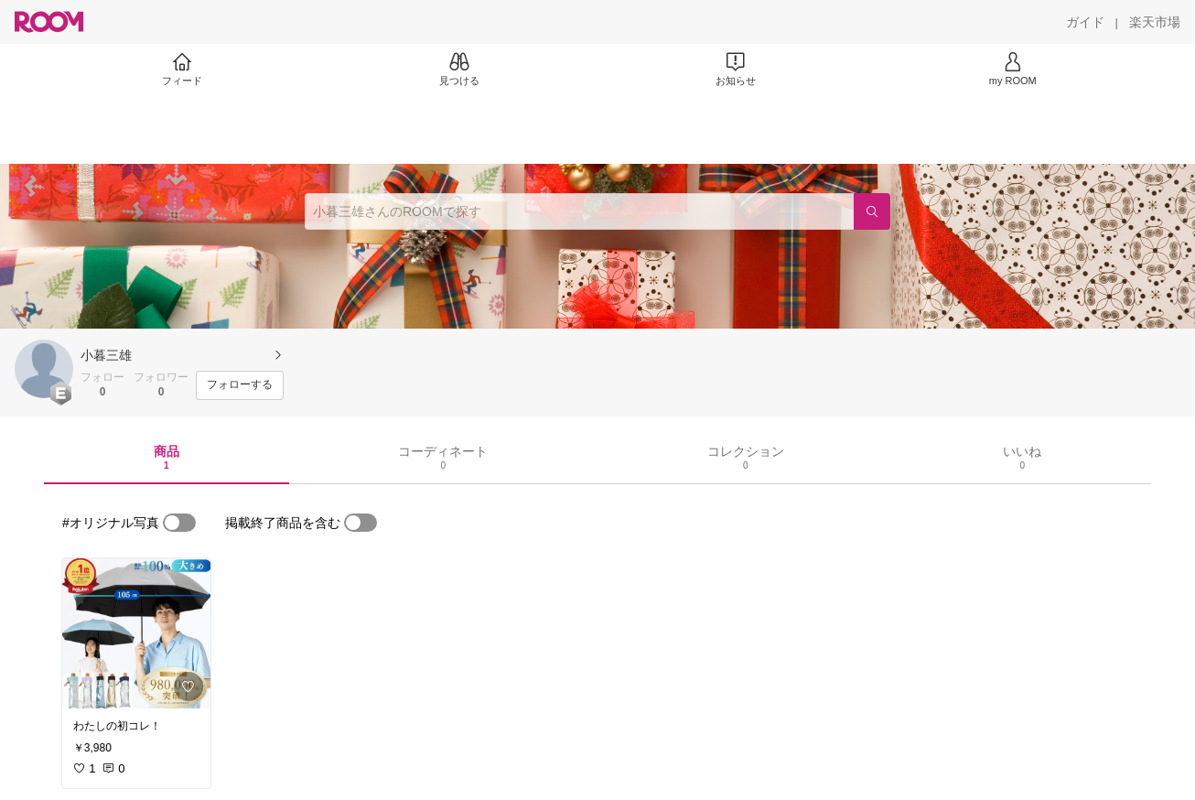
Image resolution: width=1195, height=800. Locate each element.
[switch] (179, 523)
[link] (136, 633)
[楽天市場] (1154, 22)
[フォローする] (240, 385)
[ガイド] (1085, 22)
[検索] (872, 211)
